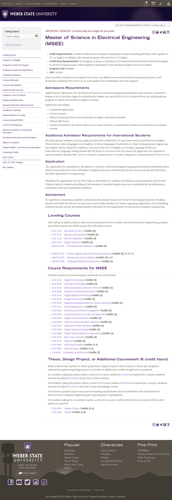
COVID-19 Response (12, 125)
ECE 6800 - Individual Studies (68, 345)
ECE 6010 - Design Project (66, 409)
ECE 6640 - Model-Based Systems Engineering (76, 334)
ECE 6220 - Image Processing (67, 299)
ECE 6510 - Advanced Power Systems (72, 326)
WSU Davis (8, 157)
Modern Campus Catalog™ (113, 496)
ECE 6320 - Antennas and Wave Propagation (76, 311)
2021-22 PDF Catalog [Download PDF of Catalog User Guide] (13, 162)
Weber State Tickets (73, 464)
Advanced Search (13, 44)
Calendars (105, 454)
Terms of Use (144, 461)
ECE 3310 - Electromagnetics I (68, 239)
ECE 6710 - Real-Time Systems (68, 337)
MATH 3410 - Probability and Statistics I (73, 246)
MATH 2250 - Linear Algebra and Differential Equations (81, 254)
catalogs (52, 496)
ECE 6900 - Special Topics (65, 349)
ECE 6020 (125, 375)
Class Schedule (108, 450)
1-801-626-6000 (27, 467)
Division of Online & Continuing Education (17, 131)
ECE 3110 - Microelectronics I (68, 231)
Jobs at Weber (71, 461)
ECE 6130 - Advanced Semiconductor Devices (76, 288)
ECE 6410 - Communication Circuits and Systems (78, 314)
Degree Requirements (13, 100)
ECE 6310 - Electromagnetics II (68, 307)
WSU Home (7, 3)
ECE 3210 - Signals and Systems (69, 235)
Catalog (104, 457)
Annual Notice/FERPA (13, 120)
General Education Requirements (18, 105)
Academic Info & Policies (14, 95)
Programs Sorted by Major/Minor (18, 70)
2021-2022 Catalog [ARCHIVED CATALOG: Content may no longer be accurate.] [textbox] (142, 25)
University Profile (10, 152)
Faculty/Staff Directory (111, 461)
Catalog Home (9, 55)
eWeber (19, 3)
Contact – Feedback (27, 473)
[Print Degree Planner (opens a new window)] (153, 32)
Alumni (64, 3)
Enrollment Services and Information (20, 137)
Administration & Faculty (14, 115)
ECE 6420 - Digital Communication (70, 318)
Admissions (69, 450)
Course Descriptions (12, 85)
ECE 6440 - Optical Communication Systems (76, 322)
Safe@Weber (144, 450)
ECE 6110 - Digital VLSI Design (68, 280)
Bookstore (69, 454)
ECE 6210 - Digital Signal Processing (71, 295)
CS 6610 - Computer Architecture (70, 353)
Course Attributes (11, 80)
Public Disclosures (146, 457)
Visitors (74, 3)
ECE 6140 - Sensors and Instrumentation (74, 292)
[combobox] (142, 25)
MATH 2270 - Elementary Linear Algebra (74, 258)
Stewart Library (71, 457)
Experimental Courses (13, 90)
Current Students (33, 3)
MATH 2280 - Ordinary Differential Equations (76, 261)
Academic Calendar (12, 110)
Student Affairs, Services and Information (22, 147)
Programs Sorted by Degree (16, 65)
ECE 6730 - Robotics (62, 341)
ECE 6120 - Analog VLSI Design (68, 284)
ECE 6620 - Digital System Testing (70, 330)
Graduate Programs (12, 75)
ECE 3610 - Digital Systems (66, 242)
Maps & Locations (11, 142)
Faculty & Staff (50, 3)
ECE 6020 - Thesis (61, 412)
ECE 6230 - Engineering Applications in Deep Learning (81, 303)
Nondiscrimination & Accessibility (154, 454)
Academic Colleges (12, 60)
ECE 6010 (126, 383)
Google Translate (99, 490)
